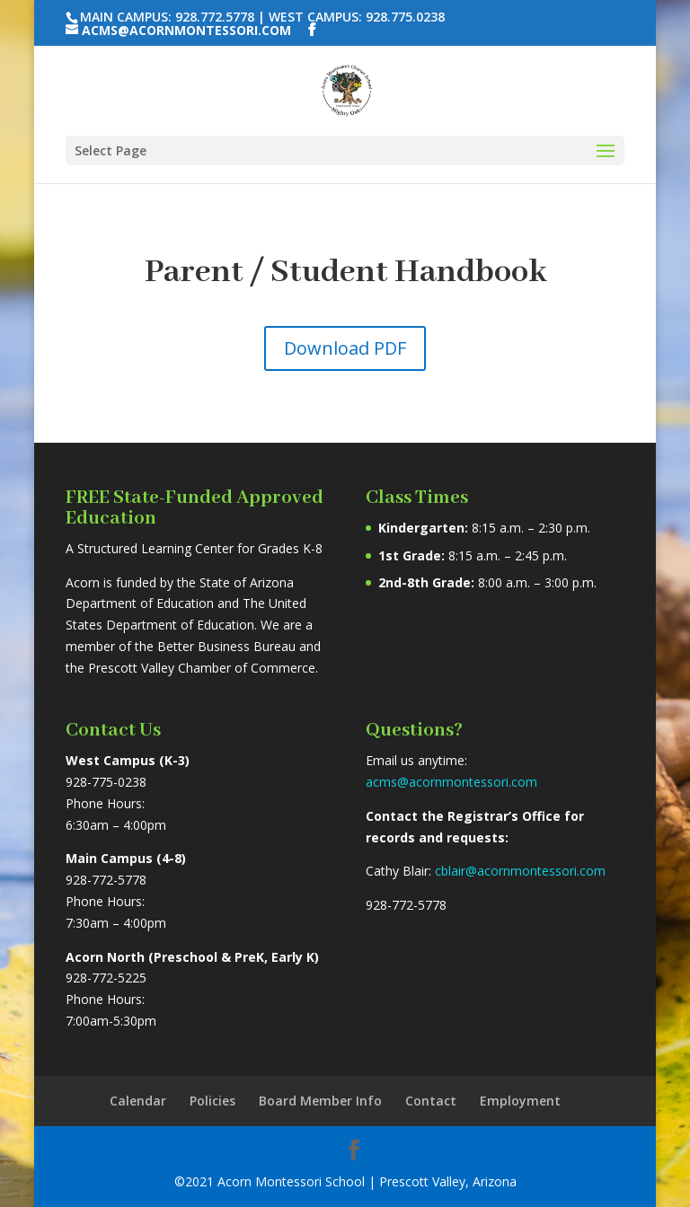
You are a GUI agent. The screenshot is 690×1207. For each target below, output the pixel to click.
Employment (520, 1100)
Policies (212, 1100)
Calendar (138, 1100)
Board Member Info (320, 1100)
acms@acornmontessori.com (451, 781)
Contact (430, 1100)
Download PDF (345, 348)
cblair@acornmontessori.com (520, 870)
